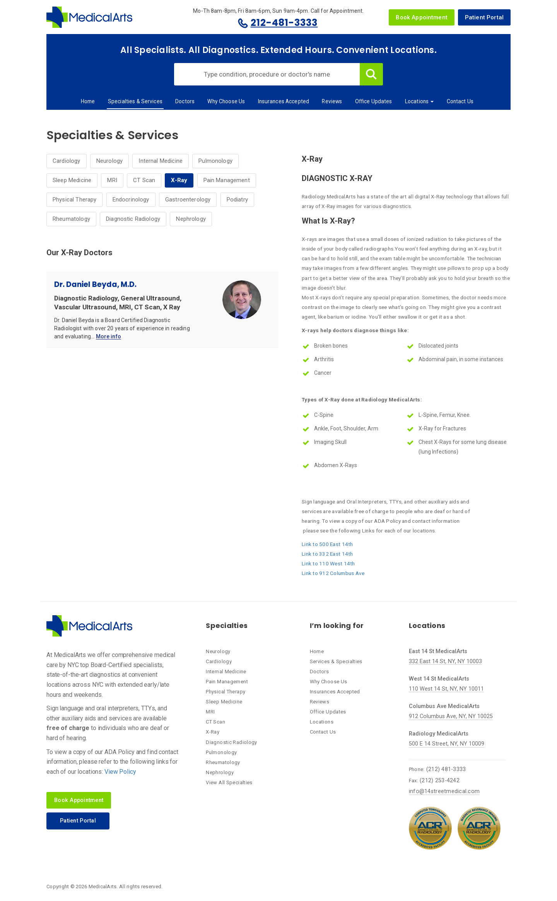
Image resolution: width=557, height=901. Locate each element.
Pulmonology (215, 160)
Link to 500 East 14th (327, 544)
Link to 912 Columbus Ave (333, 573)
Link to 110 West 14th (328, 563)
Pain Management (226, 180)
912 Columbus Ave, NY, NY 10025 (451, 716)
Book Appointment (421, 17)
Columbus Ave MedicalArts (444, 706)
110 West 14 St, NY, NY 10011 (446, 689)
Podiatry (237, 199)
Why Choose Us (226, 101)
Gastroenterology (187, 199)
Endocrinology (131, 199)
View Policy (120, 771)
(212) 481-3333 (446, 769)
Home (88, 101)
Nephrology (191, 218)
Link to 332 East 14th (327, 554)
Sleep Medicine (72, 180)
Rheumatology (71, 218)
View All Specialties (229, 782)
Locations (419, 101)
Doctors (185, 101)
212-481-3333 (284, 22)
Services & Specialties (336, 661)
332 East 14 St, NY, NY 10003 (445, 661)
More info (108, 336)
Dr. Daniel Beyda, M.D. (95, 284)
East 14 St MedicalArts (438, 651)
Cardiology (66, 160)
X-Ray (179, 180)
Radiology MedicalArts (438, 733)
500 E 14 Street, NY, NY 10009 (446, 744)
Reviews (332, 101)
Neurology (109, 160)
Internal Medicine (160, 160)
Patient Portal (484, 17)
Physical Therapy (74, 199)
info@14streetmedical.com (444, 791)
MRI (112, 180)
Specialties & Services (135, 101)
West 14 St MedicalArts (439, 679)
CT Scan (144, 180)
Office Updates (373, 101)
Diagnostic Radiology (133, 218)
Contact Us (460, 101)
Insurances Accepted (283, 101)
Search (371, 74)
